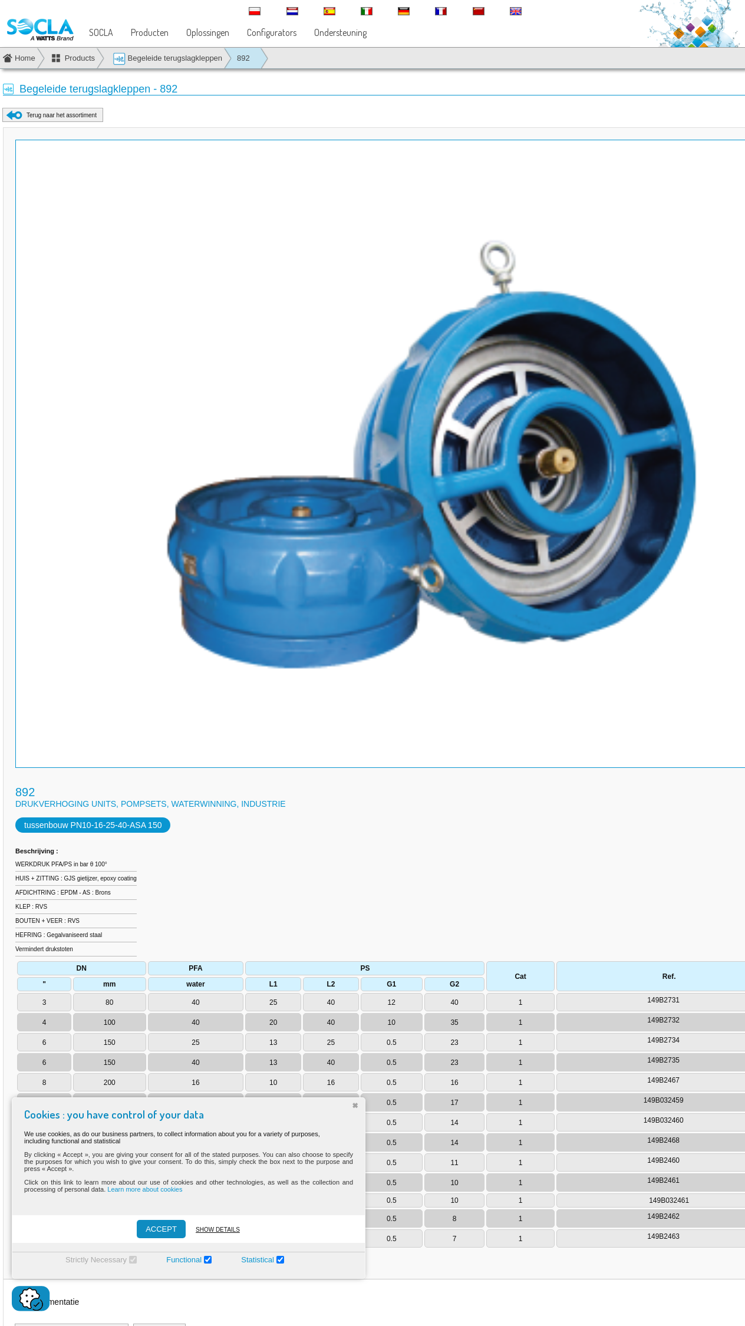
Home (25, 58)
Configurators (271, 32)
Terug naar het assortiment (62, 115)
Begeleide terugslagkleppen (167, 58)
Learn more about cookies (144, 1189)
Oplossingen (207, 32)
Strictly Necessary (96, 1259)
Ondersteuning (340, 32)
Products (80, 58)
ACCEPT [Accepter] (161, 1229)
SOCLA (101, 32)
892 (243, 58)
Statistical (257, 1259)
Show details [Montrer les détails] (218, 1229)
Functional (184, 1259)
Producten (150, 32)
